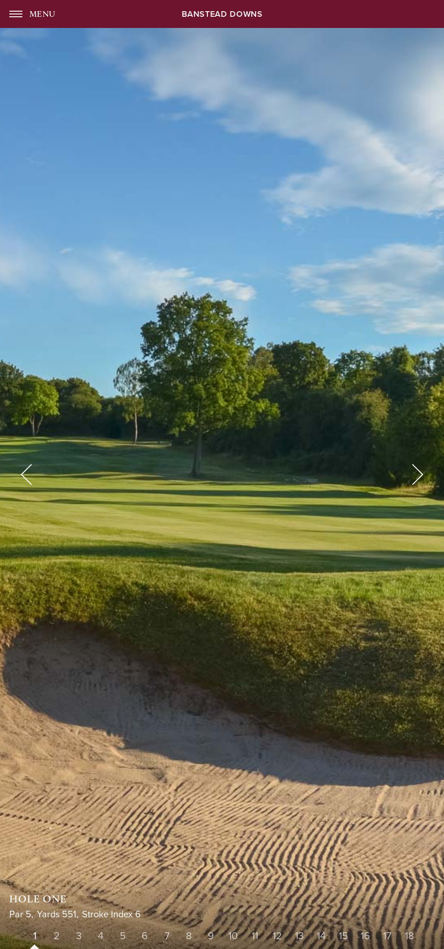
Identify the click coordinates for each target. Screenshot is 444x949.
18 (409, 936)
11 (255, 936)
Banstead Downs (222, 14)
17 (387, 936)
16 (365, 936)
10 (233, 936)
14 (321, 936)
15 (343, 936)
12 (277, 936)
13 (299, 936)
